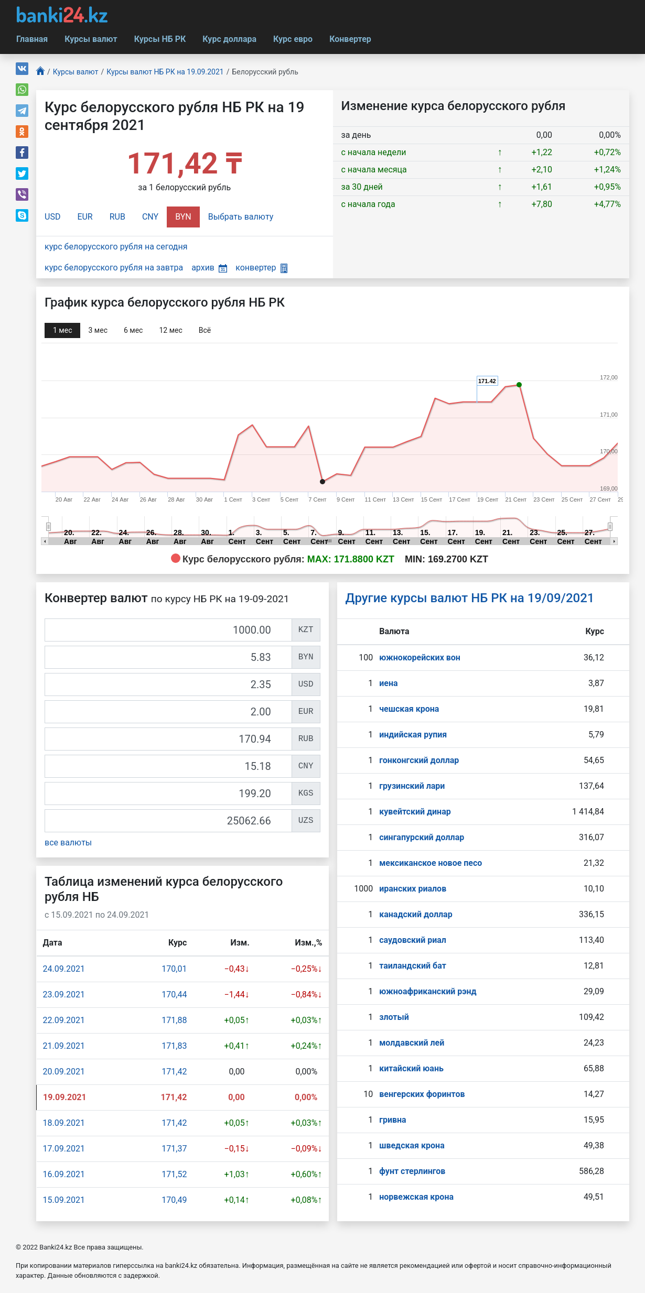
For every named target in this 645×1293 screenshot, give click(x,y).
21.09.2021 (64, 1046)
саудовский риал (412, 940)
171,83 (174, 1046)
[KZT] (168, 630)
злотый (394, 1017)
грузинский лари (412, 786)
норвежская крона (416, 1197)
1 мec (62, 330)
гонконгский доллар (419, 760)
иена (388, 683)
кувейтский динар (415, 812)
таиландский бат (412, 966)
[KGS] (168, 793)
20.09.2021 (64, 1072)
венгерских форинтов (422, 1094)
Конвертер (350, 39)
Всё (205, 330)
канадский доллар (415, 914)
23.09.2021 (64, 994)
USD (52, 217)
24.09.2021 (64, 969)
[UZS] (168, 820)
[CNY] (168, 766)
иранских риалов (412, 889)
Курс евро (293, 39)
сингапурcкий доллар (421, 837)
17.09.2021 (64, 1149)
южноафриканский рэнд (428, 991)
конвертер (261, 268)
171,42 (174, 1072)
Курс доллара (229, 39)
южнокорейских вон (419, 657)
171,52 (174, 1174)
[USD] (168, 684)
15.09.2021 (64, 1200)
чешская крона (409, 709)
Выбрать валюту (241, 217)
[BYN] (168, 657)
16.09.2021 (64, 1174)
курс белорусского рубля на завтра (114, 268)
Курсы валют (90, 39)
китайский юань (411, 1068)
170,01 (174, 969)
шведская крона (411, 1145)
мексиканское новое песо (430, 863)
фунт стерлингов (412, 1171)
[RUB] (168, 739)
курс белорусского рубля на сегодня (116, 247)
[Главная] (40, 72)
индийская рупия (413, 735)
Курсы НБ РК (160, 39)
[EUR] (168, 711)
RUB (117, 217)
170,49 (174, 1200)
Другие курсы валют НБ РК (470, 598)
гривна (392, 1120)
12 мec (170, 330)
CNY (150, 217)
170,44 (174, 994)
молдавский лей (411, 1043)
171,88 (174, 1020)
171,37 (174, 1149)
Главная (32, 39)
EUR (84, 217)
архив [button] (209, 268)
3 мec (97, 330)
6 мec (133, 330)
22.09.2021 (64, 1020)
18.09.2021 (64, 1123)
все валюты (68, 842)
